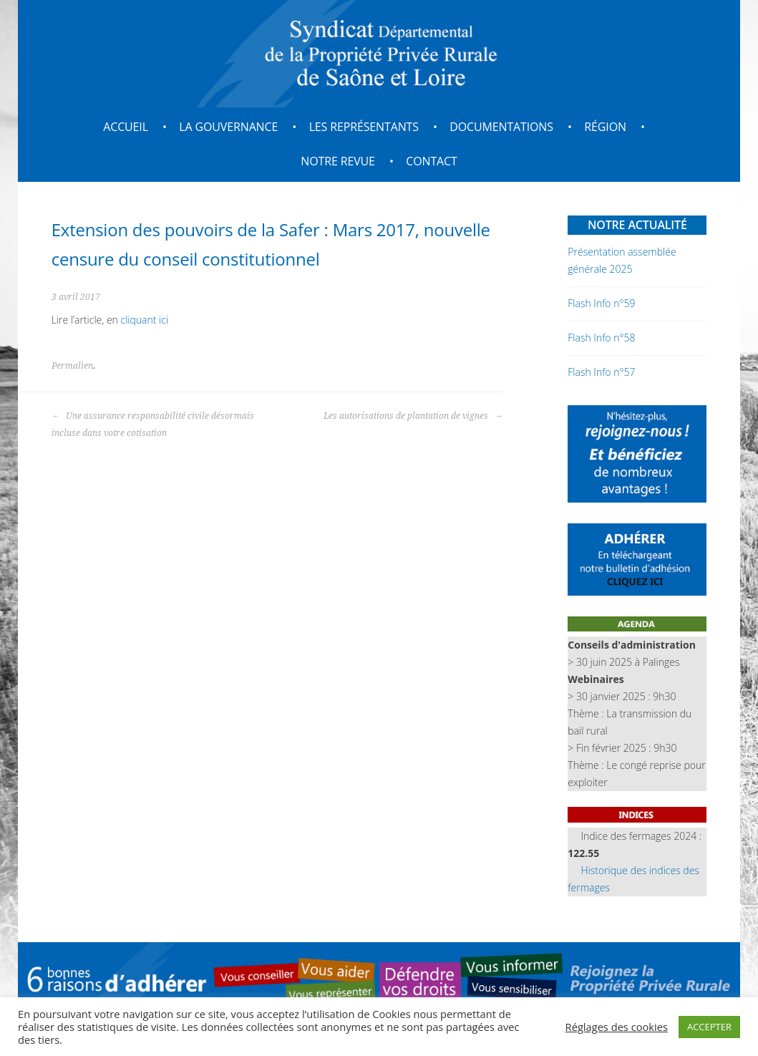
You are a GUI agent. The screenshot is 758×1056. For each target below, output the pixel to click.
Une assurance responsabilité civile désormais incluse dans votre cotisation (153, 424)
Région (605, 127)
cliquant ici (145, 319)
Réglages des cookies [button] (616, 1026)
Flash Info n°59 (601, 303)
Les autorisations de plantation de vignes (413, 416)
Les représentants (364, 127)
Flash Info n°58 (601, 337)
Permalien (72, 366)
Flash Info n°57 (601, 372)
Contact (431, 161)
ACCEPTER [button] (709, 1026)
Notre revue (338, 161)
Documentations (501, 127)
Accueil (125, 127)
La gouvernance (228, 127)
